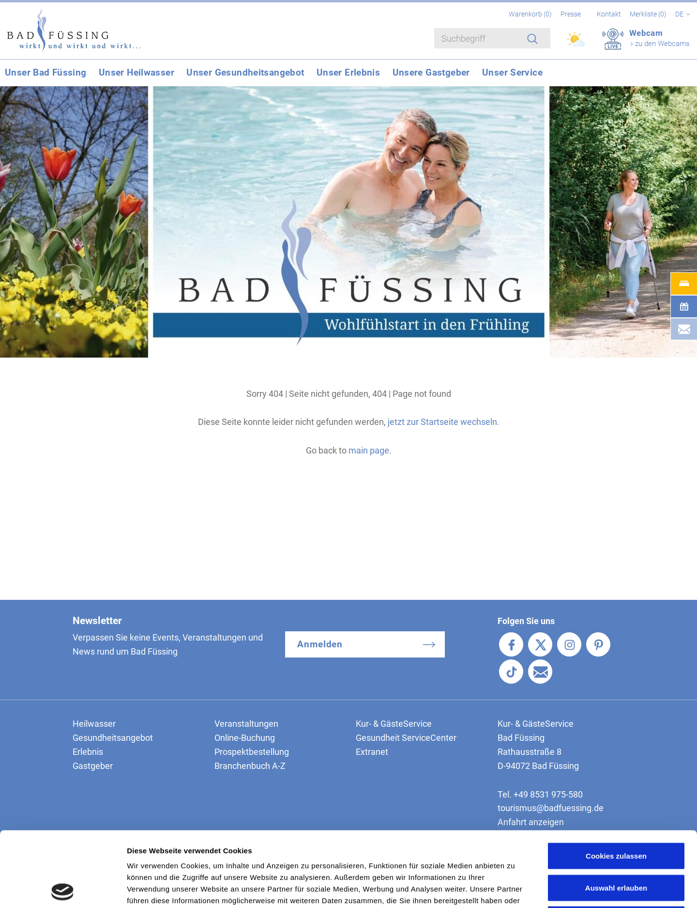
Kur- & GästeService (394, 724)
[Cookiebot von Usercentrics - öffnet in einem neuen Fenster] (62, 889)
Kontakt (609, 14)
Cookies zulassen (616, 781)
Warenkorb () (531, 14)
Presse (571, 14)
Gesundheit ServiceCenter (406, 738)
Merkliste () (649, 14)
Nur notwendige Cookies (616, 844)
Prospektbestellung (251, 752)
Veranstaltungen (246, 724)
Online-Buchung (244, 738)
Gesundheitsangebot (113, 738)
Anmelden (320, 644)
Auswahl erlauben (616, 813)
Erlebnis (88, 752)
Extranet (372, 752)
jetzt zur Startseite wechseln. (444, 422)
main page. (370, 450)
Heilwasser (94, 724)
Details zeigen (514, 889)
